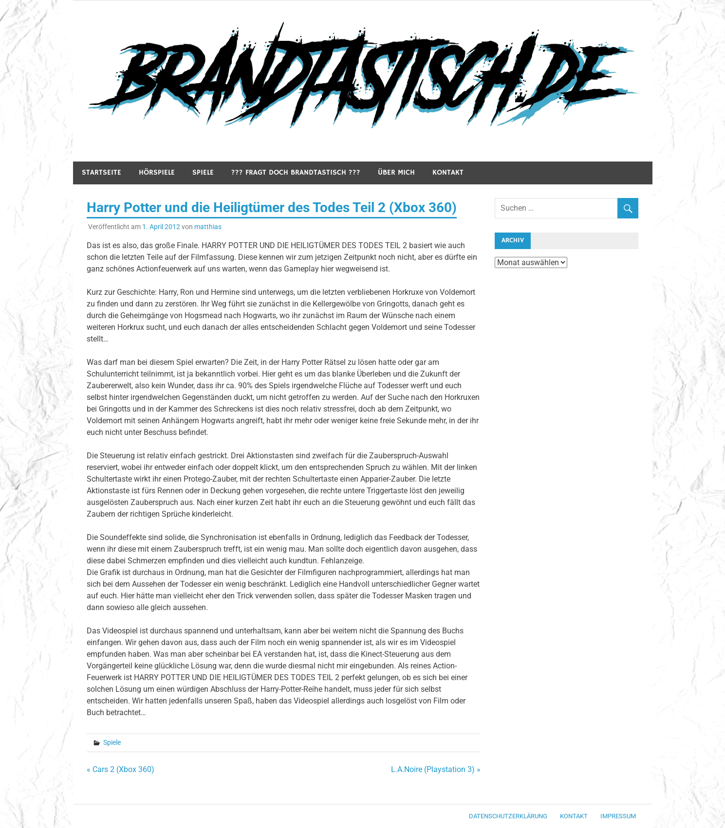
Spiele (203, 172)
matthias (208, 227)
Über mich (396, 172)
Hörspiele (157, 172)
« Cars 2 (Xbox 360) (120, 769)
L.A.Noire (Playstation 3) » (436, 769)
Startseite (101, 172)
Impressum (618, 816)
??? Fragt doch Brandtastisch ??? (295, 172)
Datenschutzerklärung (508, 816)
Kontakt (448, 172)
